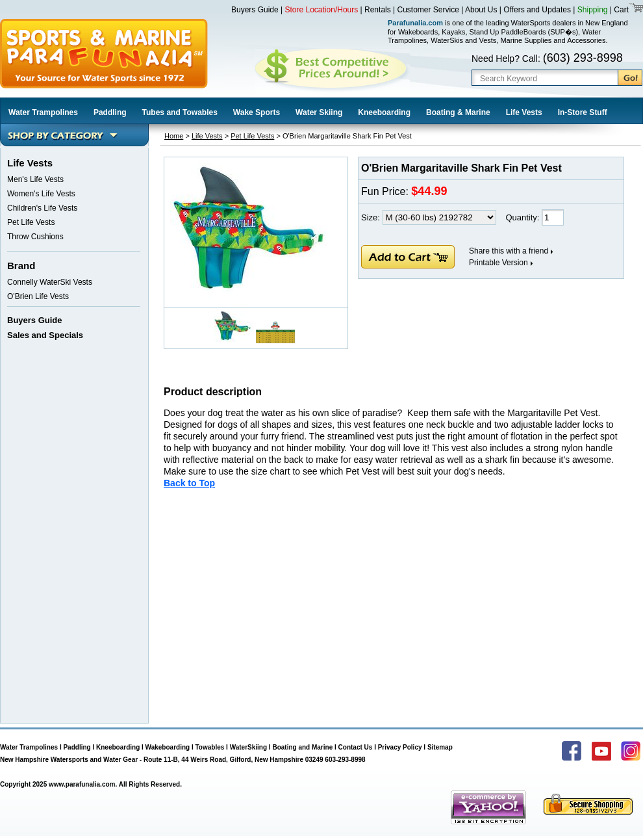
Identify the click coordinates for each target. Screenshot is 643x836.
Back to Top (189, 483)
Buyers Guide (255, 9)
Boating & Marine (458, 112)
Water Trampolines (43, 112)
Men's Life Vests (35, 179)
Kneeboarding (384, 112)
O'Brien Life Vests (38, 296)
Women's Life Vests (41, 193)
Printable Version (498, 262)
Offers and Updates (538, 9)
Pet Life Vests (31, 222)
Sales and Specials (45, 335)
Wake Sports (256, 112)
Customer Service (428, 9)
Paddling (110, 112)
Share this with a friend (508, 250)
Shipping (592, 9)
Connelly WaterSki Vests (49, 282)
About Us (481, 9)
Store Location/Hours (322, 9)
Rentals (377, 9)
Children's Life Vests (42, 208)
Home (173, 136)
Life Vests (524, 112)
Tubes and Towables (180, 112)
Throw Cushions (35, 236)
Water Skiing (319, 112)
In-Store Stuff (582, 112)
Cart (620, 9)
